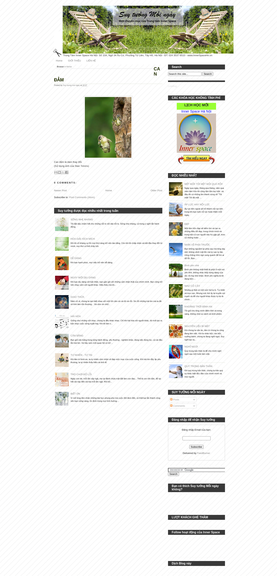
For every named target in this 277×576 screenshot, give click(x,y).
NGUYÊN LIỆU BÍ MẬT (197, 326)
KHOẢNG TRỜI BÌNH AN (198, 306)
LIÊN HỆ (91, 60)
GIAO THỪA (77, 296)
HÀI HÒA (76, 316)
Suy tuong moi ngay (71, 85)
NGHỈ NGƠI (191, 346)
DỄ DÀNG (76, 258)
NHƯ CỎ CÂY (192, 285)
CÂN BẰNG (77, 335)
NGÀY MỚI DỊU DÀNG (83, 277)
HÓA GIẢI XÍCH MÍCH (83, 238)
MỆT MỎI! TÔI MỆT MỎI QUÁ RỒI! (204, 184)
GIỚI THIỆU (74, 60)
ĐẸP (187, 224)
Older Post (156, 190)
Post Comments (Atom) (82, 197)
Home (59, 60)
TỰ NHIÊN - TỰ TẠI (81, 355)
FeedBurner (203, 453)
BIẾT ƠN (75, 393)
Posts (174, 399)
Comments (177, 405)
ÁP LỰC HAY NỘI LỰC (197, 204)
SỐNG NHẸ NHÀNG (82, 219)
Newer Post (60, 190)
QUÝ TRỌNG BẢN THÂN (198, 366)
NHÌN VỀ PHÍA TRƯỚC (197, 244)
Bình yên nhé (192, 265)
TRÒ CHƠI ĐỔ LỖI (81, 374)
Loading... (173, 86)
